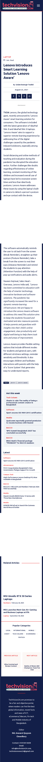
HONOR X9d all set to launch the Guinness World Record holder (19, 489)
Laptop (7, 39)
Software (10, 392)
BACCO (9, 410)
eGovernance (8, 448)
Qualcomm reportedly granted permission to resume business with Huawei (23, 404)
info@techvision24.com (21, 731)
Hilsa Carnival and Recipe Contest (11, 648)
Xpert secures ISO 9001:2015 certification (24, 395)
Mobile (9, 400)
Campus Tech (8, 457)
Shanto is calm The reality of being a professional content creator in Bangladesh (21, 385)
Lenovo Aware (22, 365)
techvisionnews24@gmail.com (21, 734)
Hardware (7, 585)
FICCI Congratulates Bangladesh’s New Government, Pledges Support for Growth (19, 452)
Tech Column (11, 380)
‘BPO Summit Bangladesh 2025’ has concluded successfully (21, 414)
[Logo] (21, 669)
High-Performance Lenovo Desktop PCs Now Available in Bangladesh (20, 461)
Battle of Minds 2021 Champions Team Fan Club (32, 650)
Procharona (26, 755)
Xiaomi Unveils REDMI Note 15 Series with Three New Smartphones (19, 480)
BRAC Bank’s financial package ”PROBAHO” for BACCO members (20, 424)
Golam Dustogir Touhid (24, 67)
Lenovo (13, 365)
